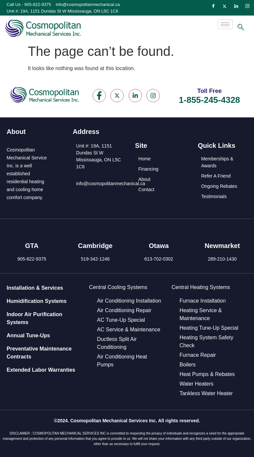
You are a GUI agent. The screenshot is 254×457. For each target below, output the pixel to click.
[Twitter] (225, 6)
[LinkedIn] (236, 6)
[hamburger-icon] (225, 24)
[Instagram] (247, 6)
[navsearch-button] (240, 27)
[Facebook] (213, 6)
